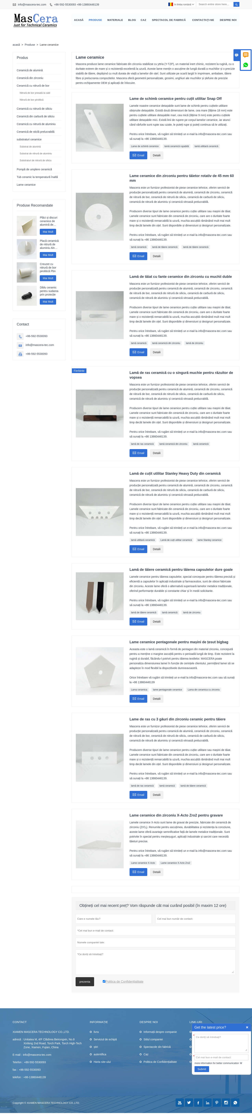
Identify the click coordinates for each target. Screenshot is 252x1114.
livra (96, 1032)
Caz (143, 20)
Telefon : (18, 1062)
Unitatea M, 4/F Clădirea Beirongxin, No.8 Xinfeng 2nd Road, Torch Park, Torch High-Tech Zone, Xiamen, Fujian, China (53, 1043)
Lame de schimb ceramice (145, 146)
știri (96, 1047)
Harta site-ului (102, 1062)
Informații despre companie (160, 1032)
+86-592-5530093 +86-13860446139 (76, 4)
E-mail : (17, 1055)
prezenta (85, 982)
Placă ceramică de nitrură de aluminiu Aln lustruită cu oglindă (49, 245)
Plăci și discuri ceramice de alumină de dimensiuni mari (49, 221)
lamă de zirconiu (194, 343)
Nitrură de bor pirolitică (32, 100)
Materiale (115, 20)
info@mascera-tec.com (32, 4)
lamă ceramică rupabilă (176, 146)
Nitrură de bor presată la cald (35, 93)
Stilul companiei (153, 1039)
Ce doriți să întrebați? (221, 1043)
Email (138, 155)
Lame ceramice (26, 185)
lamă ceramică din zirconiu (166, 343)
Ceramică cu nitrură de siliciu (34, 109)
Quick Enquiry (247, 1027)
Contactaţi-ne (203, 20)
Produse (95, 20)
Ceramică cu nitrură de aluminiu (36, 124)
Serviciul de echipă (105, 1039)
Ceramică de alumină (30, 70)
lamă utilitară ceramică (206, 146)
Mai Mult (48, 232)
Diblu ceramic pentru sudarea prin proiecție (49, 291)
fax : (15, 1070)
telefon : (17, 1077)
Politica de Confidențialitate (160, 1062)
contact (20, 1022)
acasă (16, 45)
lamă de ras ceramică (142, 444)
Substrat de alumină (30, 147)
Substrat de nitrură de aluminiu (36, 154)
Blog (132, 20)
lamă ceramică (138, 247)
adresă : (18, 1039)
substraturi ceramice (29, 139)
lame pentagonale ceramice (167, 690)
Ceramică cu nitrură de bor (33, 86)
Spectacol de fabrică (169, 20)
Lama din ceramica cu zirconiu (204, 690)
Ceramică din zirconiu (30, 78)
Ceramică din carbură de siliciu (35, 116)
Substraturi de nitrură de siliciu (35, 160)
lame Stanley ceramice (209, 540)
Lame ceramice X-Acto (143, 863)
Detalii (157, 155)
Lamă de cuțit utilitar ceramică (176, 540)
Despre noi (228, 20)
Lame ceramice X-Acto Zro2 (175, 863)
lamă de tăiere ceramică (164, 247)
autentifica (100, 1054)
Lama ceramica (139, 690)
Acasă (79, 20)
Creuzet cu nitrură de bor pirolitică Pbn (48, 268)
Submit (201, 1069)
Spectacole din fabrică (157, 1047)
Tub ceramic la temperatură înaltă (37, 177)
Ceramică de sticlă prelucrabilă (35, 132)
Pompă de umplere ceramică (34, 169)
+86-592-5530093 (36, 336)
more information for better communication (217, 1063)
